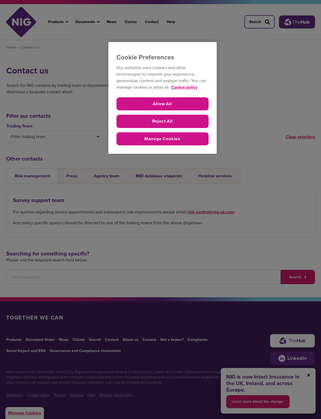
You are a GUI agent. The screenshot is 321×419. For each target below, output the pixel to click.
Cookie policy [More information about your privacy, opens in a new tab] (184, 87)
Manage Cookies (162, 139)
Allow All (162, 104)
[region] (162, 98)
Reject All (162, 121)
